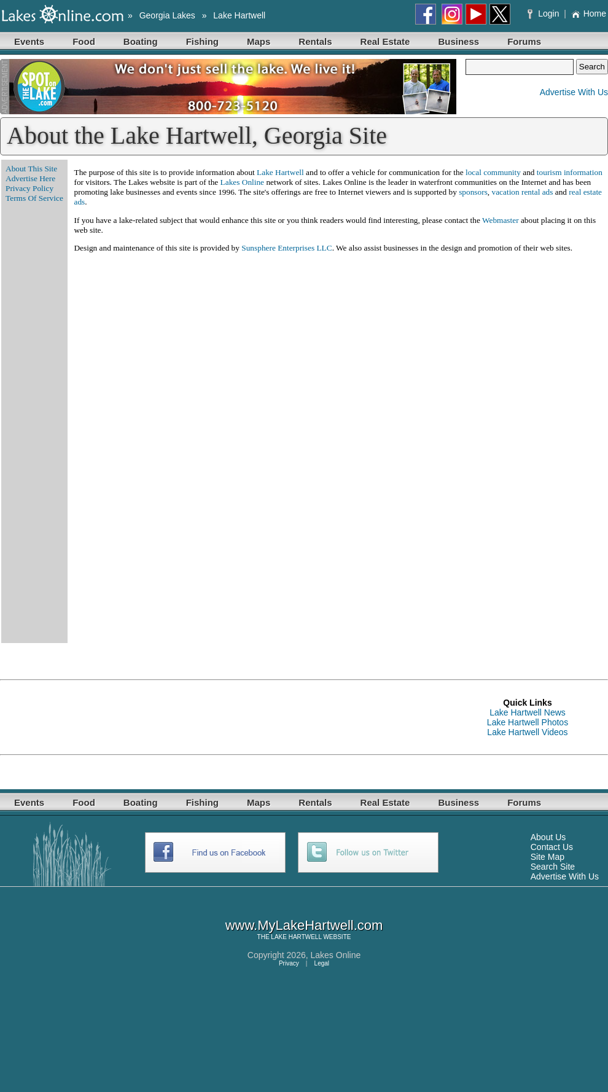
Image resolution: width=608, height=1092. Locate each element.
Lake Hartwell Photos (527, 722)
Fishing (202, 41)
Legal (321, 963)
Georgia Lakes (167, 15)
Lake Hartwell (239, 15)
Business (458, 41)
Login (544, 13)
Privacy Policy (29, 188)
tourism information (569, 172)
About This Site (31, 168)
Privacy (289, 963)
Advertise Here (30, 178)
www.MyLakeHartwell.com (304, 925)
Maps (258, 41)
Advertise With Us (574, 92)
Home (588, 13)
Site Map (547, 857)
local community (493, 172)
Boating (140, 41)
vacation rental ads (522, 192)
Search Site (553, 867)
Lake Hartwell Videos (527, 732)
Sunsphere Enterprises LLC (286, 247)
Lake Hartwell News (527, 712)
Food (83, 41)
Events (29, 41)
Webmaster (500, 220)
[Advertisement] (223, 717)
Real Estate (385, 41)
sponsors (473, 192)
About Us (548, 837)
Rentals (315, 41)
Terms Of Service (34, 198)
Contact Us (552, 847)
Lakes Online (242, 182)
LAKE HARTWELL (296, 937)
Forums (524, 41)
